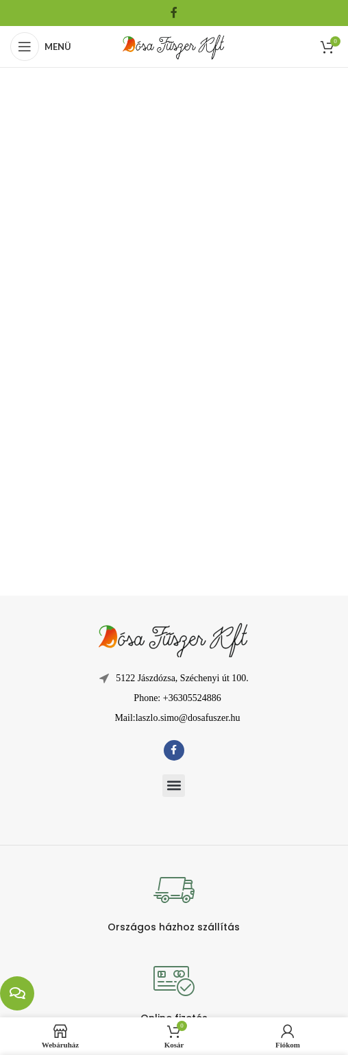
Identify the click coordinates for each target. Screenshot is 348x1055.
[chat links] (17, 993)
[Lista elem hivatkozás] (174, 698)
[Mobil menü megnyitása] (40, 46)
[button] (173, 785)
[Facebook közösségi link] (174, 12)
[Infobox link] (174, 901)
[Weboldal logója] (174, 45)
